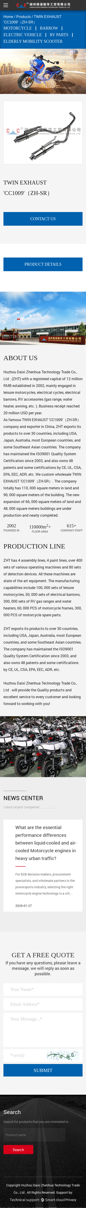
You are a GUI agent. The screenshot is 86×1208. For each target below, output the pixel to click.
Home (8, 17)
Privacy (70, 1200)
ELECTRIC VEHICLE (22, 35)
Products (23, 17)
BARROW (49, 28)
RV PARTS (59, 35)
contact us (43, 219)
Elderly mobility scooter (33, 41)
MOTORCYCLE (17, 28)
